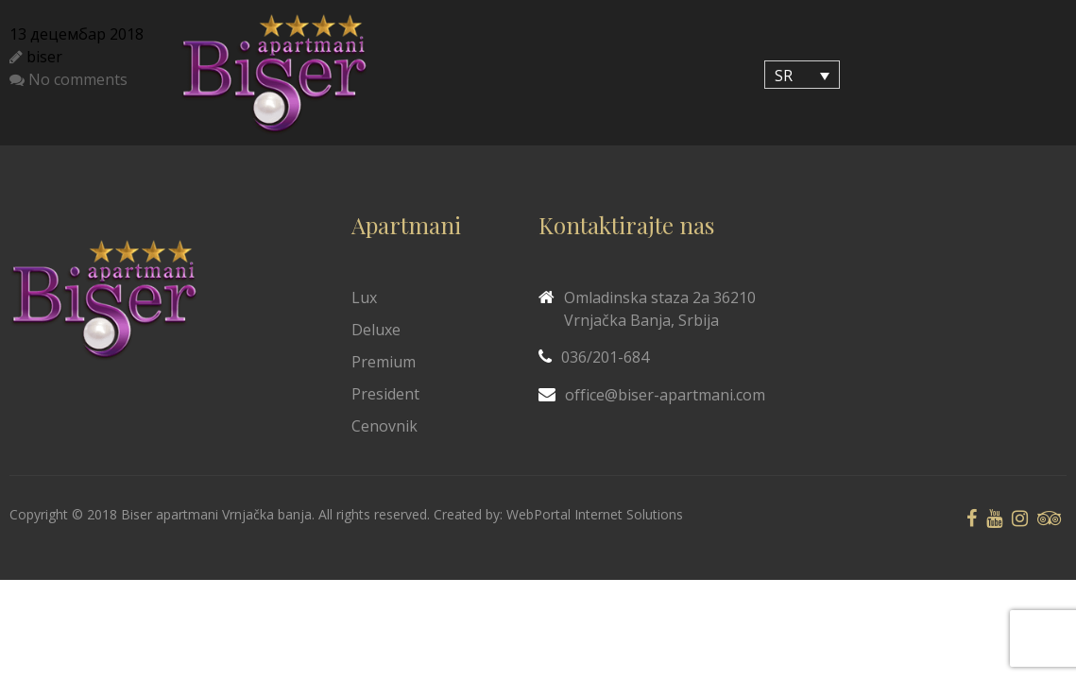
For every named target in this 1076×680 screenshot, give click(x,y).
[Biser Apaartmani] (273, 75)
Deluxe (376, 329)
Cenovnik (384, 426)
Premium (383, 361)
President (385, 393)
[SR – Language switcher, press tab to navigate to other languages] (802, 74)
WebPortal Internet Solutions (594, 514)
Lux (364, 297)
